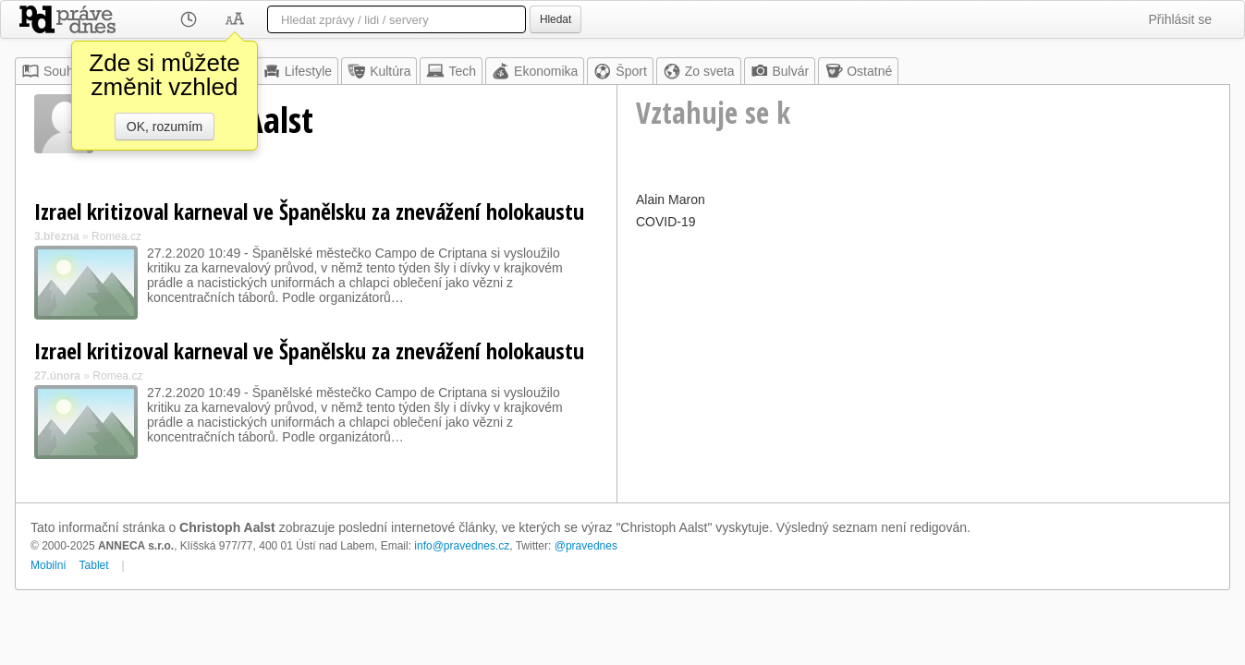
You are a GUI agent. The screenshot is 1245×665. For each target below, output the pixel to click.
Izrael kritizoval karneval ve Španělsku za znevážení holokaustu (309, 211)
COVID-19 (666, 221)
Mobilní (49, 565)
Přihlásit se (1180, 19)
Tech (451, 71)
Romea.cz (116, 236)
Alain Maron (670, 199)
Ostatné (858, 71)
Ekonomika (535, 71)
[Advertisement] (923, 364)
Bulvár (780, 71)
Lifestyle (297, 71)
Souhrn (53, 71)
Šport (619, 71)
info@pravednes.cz (461, 545)
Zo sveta (699, 71)
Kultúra (379, 71)
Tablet (94, 565)
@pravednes (586, 545)
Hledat (555, 19)
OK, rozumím (164, 126)
